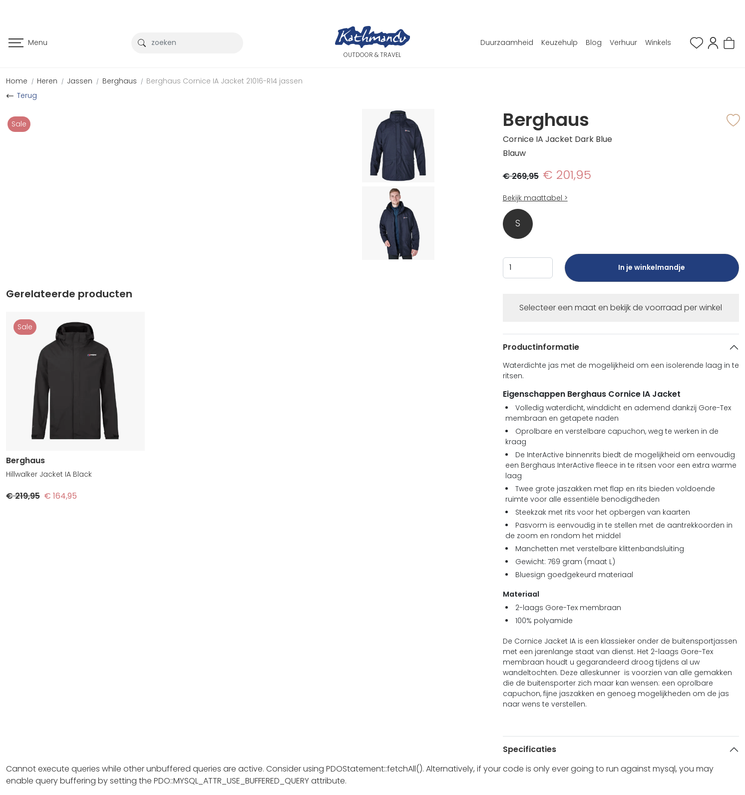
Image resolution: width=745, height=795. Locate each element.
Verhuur (623, 42)
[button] (713, 42)
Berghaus (119, 81)
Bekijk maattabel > (535, 198)
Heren (47, 81)
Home (16, 81)
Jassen (79, 81)
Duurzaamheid (506, 42)
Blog (594, 42)
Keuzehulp (559, 42)
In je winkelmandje (652, 272)
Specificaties (529, 749)
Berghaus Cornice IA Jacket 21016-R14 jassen (224, 81)
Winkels (658, 42)
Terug (27, 95)
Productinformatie (541, 347)
